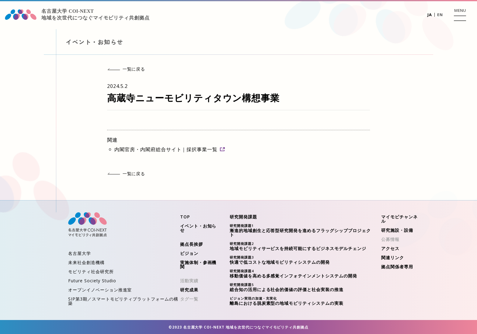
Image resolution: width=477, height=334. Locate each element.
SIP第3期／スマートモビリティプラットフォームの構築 (123, 301)
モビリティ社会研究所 (91, 271)
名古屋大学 (79, 253)
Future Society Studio (92, 281)
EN (440, 14)
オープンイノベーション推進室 (100, 290)
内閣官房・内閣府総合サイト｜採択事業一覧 (169, 149)
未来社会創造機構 (86, 262)
